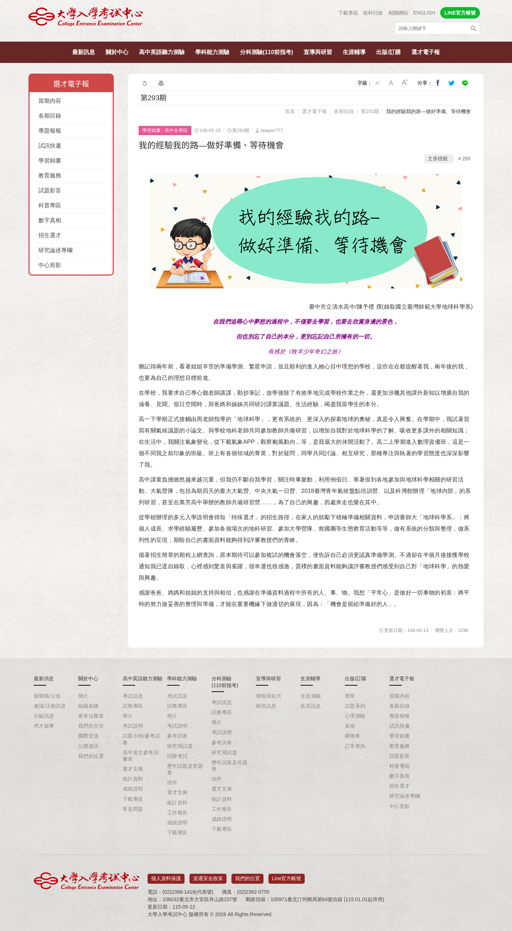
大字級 (405, 83)
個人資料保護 (166, 876)
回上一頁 (144, 83)
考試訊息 (133, 696)
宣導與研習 (318, 52)
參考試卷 (177, 736)
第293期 (370, 111)
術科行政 (373, 13)
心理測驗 (355, 716)
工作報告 (177, 812)
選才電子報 (425, 52)
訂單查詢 (355, 746)
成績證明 (133, 789)
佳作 (172, 782)
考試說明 (133, 726)
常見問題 (133, 809)
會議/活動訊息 (50, 706)
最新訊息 (83, 52)
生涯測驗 (310, 696)
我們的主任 (91, 726)
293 (466, 158)
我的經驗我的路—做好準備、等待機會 (428, 111)
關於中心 (117, 52)
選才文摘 (133, 769)
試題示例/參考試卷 (141, 739)
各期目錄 (49, 116)
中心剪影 (49, 265)
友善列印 (161, 83)
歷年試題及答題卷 (185, 769)
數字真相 (49, 220)
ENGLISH (424, 13)
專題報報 (49, 131)
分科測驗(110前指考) (266, 52)
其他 (350, 726)
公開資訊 (88, 746)
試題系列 (355, 706)
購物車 (352, 736)
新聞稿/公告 (47, 696)
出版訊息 (44, 716)
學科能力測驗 (212, 52)
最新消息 (44, 678)
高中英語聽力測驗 (162, 52)
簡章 (350, 696)
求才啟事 (44, 726)
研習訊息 (266, 706)
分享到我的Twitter (451, 83)
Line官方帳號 (286, 876)
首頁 (290, 111)
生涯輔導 (354, 52)
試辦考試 (177, 756)
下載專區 (348, 13)
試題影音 (49, 190)
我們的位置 (91, 756)
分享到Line (465, 83)
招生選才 (49, 235)
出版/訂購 (388, 52)
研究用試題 (180, 746)
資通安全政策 (208, 876)
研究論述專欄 (55, 250)
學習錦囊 (49, 161)
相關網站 (398, 13)
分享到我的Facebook (438, 83)
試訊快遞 (49, 146)
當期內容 (49, 101)
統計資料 (133, 779)
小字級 (378, 83)
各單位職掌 (91, 716)
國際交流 (88, 736)
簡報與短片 (269, 696)
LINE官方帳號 (460, 13)
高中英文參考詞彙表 (141, 756)
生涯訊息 (310, 706)
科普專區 (49, 205)
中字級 (391, 83)
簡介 (83, 696)
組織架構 (88, 706)
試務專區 (133, 706)
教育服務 (49, 175)
